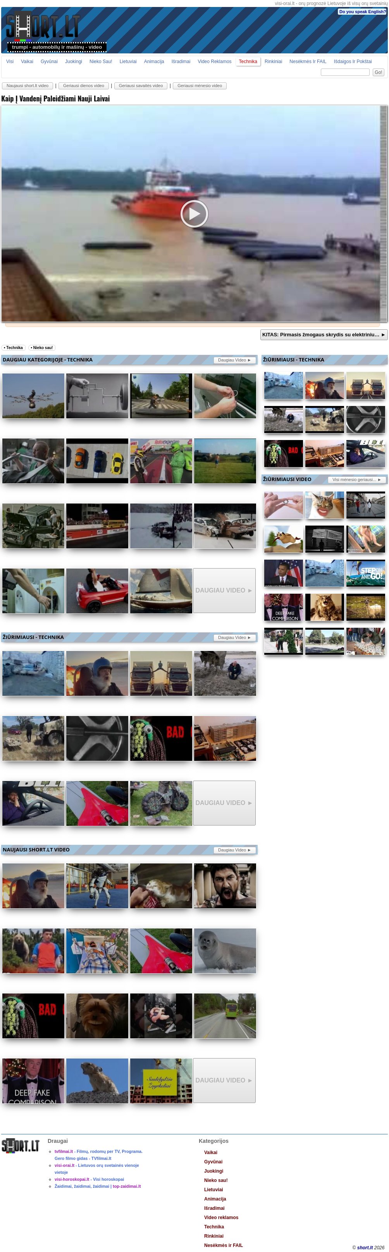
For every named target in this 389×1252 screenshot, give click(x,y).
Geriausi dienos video (83, 85)
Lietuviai (128, 61)
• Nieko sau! (42, 348)
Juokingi (73, 61)
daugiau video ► (234, 360)
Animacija (154, 61)
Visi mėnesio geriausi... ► (357, 479)
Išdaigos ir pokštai (353, 61)
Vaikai (27, 61)
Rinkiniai (273, 61)
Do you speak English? (362, 11)
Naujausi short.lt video (27, 85)
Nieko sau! (101, 61)
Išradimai (181, 61)
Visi (10, 61)
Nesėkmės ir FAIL (307, 61)
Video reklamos (214, 61)
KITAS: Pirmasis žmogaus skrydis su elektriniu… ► (324, 334)
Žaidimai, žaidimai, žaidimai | (98, 1186)
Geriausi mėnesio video (199, 85)
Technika (248, 61)
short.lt (365, 1247)
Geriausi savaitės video (141, 85)
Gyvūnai (49, 61)
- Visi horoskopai (89, 1179)
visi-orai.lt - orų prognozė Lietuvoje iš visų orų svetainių (331, 3)
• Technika (13, 348)
